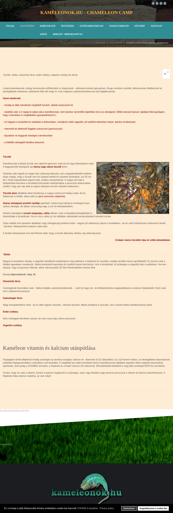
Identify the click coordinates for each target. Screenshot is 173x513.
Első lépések (27, 26)
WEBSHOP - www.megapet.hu (67, 34)
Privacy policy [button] (107, 508)
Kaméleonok (6, 444)
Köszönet (139, 26)
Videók (43, 34)
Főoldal (10, 26)
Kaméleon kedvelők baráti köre (14, 411)
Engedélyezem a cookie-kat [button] (153, 508)
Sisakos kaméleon (119, 26)
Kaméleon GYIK (47, 26)
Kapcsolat (156, 26)
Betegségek (67, 26)
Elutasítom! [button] (129, 508)
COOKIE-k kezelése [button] (87, 508)
